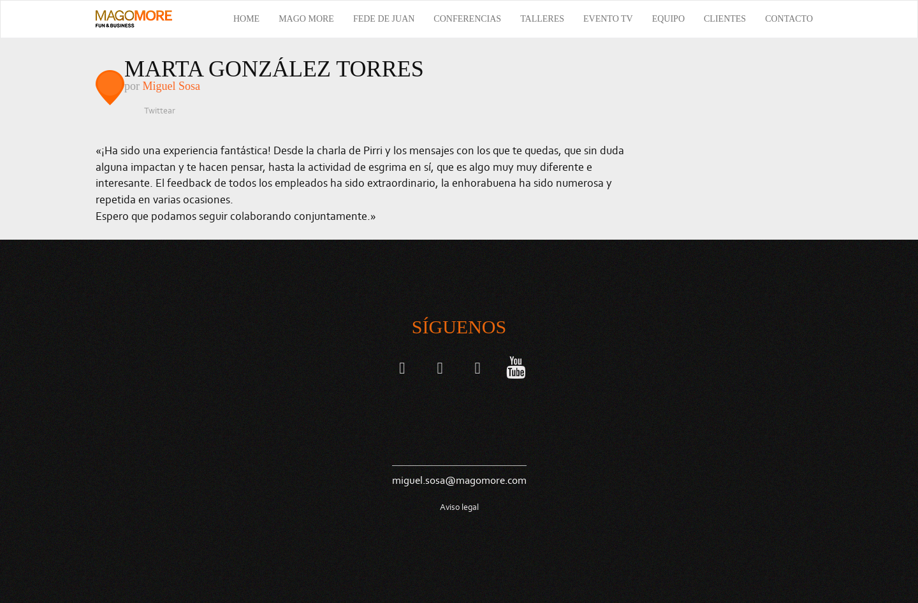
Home (246, 19)
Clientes (725, 19)
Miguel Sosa (172, 86)
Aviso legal (459, 507)
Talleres (542, 19)
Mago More (306, 19)
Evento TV (608, 19)
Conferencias (467, 19)
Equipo (668, 19)
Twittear (159, 110)
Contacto (789, 19)
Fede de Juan (383, 19)
